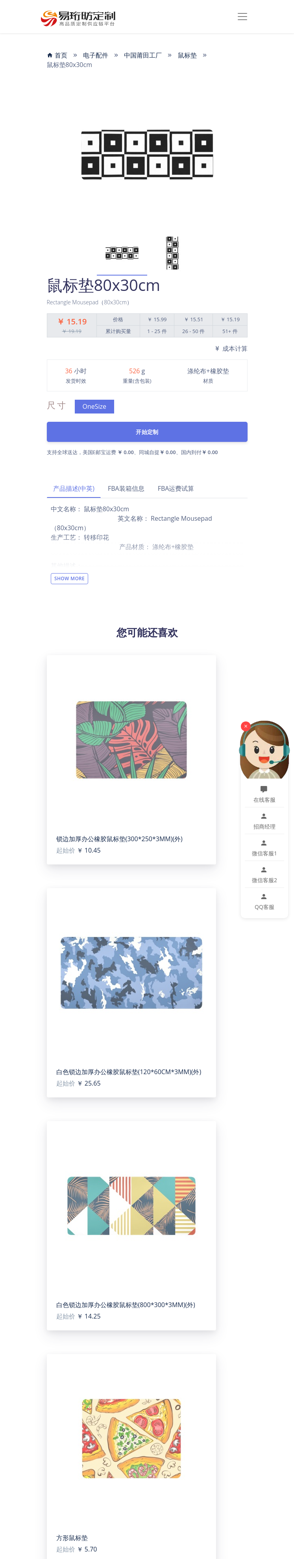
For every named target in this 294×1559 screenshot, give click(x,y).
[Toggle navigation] (242, 16)
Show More (69, 578)
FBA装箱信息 (126, 488)
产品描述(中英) (73, 488)
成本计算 (230, 348)
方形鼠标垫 (72, 1537)
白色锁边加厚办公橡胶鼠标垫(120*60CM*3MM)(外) (129, 1071)
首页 (57, 55)
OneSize (95, 406)
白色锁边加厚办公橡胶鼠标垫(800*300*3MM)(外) (125, 1304)
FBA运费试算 (176, 488)
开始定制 (147, 432)
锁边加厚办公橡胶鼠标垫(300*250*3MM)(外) (119, 838)
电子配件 (95, 55)
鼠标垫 (187, 55)
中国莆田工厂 (143, 55)
